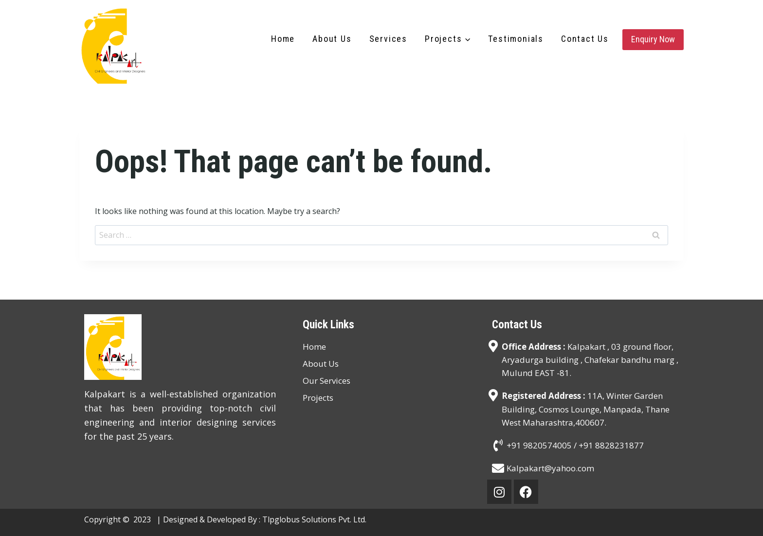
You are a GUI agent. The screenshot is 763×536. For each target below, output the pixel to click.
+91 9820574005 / (543, 445)
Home (283, 39)
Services (388, 39)
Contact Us (585, 39)
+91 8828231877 (611, 445)
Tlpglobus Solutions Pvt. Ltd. (314, 519)
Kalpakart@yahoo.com (550, 468)
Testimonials (516, 39)
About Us (331, 39)
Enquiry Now (653, 39)
